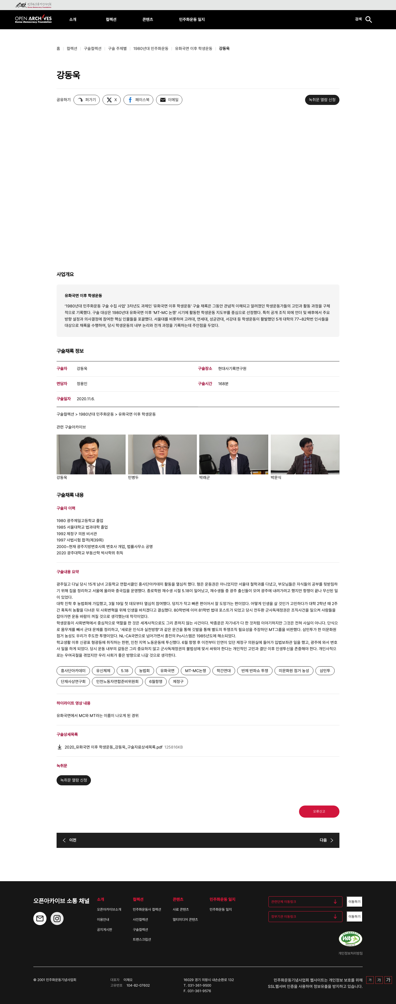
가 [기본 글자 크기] (370, 980)
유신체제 (103, 670)
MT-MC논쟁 (195, 670)
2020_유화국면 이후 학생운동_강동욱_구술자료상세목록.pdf (120, 747)
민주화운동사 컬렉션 (147, 909)
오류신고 (319, 811)
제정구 (178, 681)
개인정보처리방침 (350, 953)
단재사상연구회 (73, 681)
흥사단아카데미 (73, 670)
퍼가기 (86, 100)
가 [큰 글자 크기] (388, 980)
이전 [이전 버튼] (68, 840)
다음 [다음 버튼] (327, 840)
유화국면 (167, 670)
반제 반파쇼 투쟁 (254, 670)
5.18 (125, 670)
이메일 (169, 100)
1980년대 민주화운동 (150, 48)
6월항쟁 (155, 681)
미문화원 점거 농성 (294, 670)
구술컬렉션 (93, 48)
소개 (72, 19)
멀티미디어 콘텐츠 (185, 919)
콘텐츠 (147, 19)
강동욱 (224, 48)
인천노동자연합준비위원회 (117, 681)
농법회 (144, 670)
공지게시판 (104, 930)
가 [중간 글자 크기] (379, 980)
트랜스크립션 (142, 939)
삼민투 (325, 670)
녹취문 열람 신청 (322, 99)
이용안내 (103, 919)
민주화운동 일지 (192, 19)
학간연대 (224, 670)
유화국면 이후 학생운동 (193, 48)
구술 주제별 (117, 48)
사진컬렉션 (140, 919)
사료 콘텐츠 (181, 909)
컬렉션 (111, 19)
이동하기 (355, 902)
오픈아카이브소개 (109, 909)
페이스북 (138, 100)
